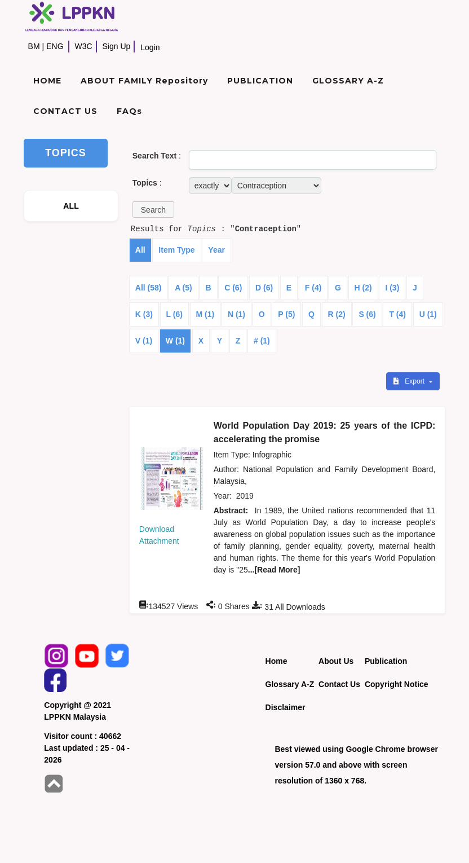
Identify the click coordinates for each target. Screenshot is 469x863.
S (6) (367, 314)
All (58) (148, 287)
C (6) (233, 287)
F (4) (313, 287)
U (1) (428, 314)
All (140, 249)
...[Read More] (274, 569)
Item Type (176, 249)
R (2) (337, 314)
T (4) (397, 314)
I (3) (392, 287)
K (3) (144, 314)
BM (34, 46)
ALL (71, 205)
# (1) (262, 340)
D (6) (264, 287)
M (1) (205, 314)
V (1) (143, 340)
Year (216, 249)
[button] (153, 209)
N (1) (236, 314)
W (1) (175, 340)
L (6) (174, 314)
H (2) (363, 287)
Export (409, 381)
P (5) (286, 314)
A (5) (183, 287)
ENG (54, 46)
